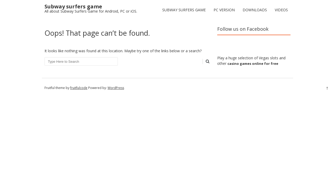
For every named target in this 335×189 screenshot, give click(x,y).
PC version (224, 9)
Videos (281, 9)
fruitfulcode (78, 88)
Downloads (255, 9)
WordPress (116, 88)
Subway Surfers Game (184, 9)
